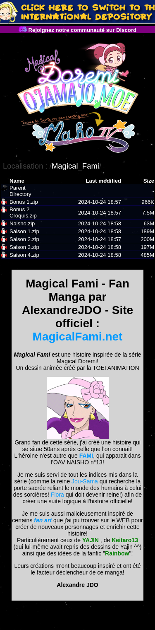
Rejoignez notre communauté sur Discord (77, 30)
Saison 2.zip (24, 239)
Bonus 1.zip (24, 202)
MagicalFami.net (78, 336)
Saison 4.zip (24, 255)
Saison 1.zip (24, 231)
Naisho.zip (22, 223)
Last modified (103, 181)
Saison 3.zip (24, 247)
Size (148, 181)
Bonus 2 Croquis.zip (23, 212)
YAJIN (90, 540)
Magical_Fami (75, 166)
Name (17, 181)
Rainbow (117, 553)
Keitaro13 (125, 540)
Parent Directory (20, 191)
